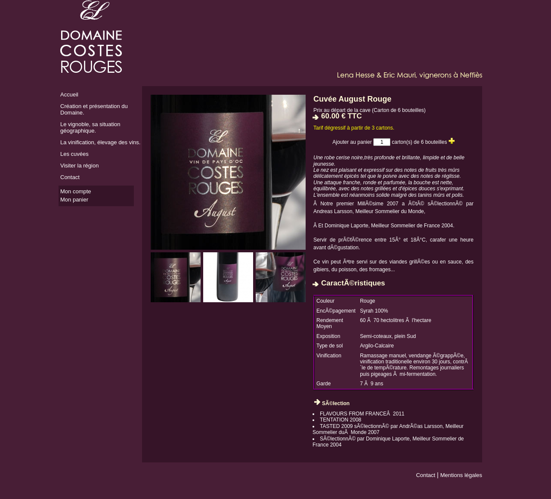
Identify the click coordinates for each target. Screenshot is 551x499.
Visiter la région (79, 165)
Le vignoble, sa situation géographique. (90, 127)
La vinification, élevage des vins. (100, 142)
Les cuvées (74, 154)
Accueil (69, 94)
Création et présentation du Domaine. (94, 109)
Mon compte (75, 191)
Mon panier (74, 199)
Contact (70, 177)
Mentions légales (461, 475)
